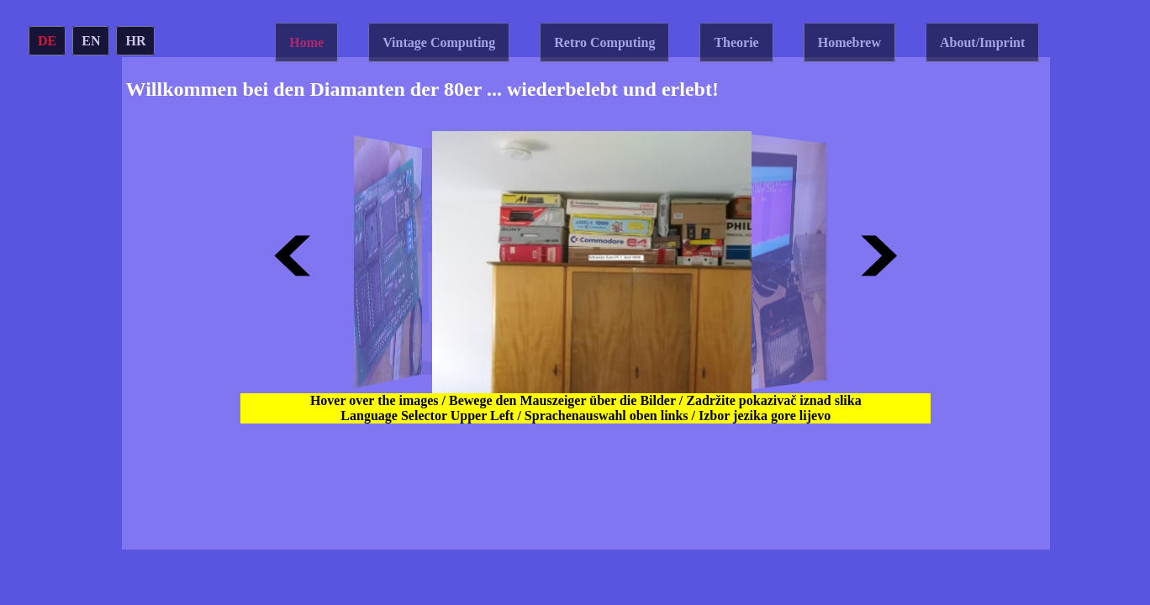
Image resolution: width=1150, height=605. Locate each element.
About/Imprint (982, 42)
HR (135, 41)
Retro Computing (604, 42)
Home (306, 42)
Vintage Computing (438, 42)
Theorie (736, 42)
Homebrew (849, 42)
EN (91, 41)
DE (47, 41)
